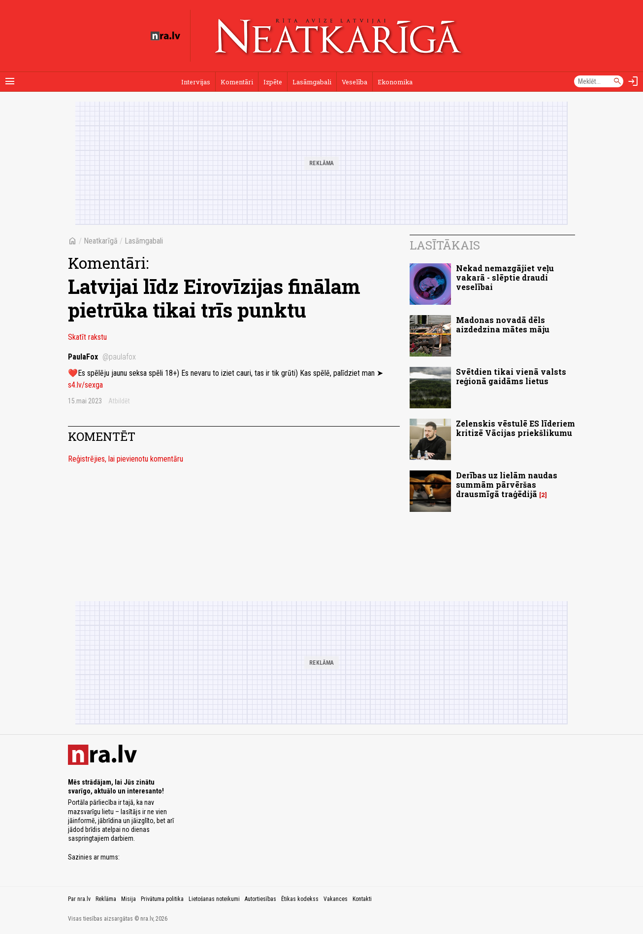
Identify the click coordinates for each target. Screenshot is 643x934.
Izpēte (272, 82)
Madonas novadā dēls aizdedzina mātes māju (502, 324)
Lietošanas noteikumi (214, 899)
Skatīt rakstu (87, 337)
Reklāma (106, 899)
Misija (128, 899)
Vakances (335, 899)
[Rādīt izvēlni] (10, 81)
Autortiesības (260, 899)
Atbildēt (119, 401)
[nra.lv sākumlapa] (165, 36)
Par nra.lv (79, 899)
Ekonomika (395, 82)
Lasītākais (445, 245)
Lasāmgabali (311, 82)
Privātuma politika (162, 899)
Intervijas (195, 82)
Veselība (354, 82)
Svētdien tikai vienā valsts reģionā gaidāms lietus (511, 376)
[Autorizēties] (633, 81)
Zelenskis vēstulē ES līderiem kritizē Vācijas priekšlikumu (515, 428)
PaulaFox (102, 356)
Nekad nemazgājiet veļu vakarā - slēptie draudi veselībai (505, 277)
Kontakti (362, 899)
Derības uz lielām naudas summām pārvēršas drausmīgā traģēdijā (506, 484)
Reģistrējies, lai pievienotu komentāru (125, 459)
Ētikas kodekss (300, 899)
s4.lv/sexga (85, 385)
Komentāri (237, 82)
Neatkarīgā (101, 241)
